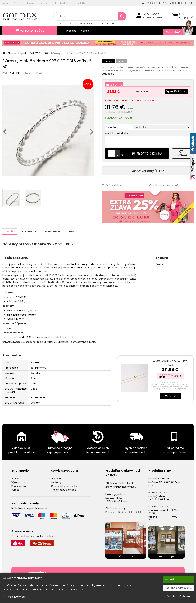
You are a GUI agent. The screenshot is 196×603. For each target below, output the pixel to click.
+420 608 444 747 (153, 3)
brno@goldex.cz (157, 492)
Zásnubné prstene (96, 23)
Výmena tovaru (20, 482)
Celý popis (108, 74)
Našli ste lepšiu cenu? (163, 185)
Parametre (30, 231)
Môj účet (151, 14)
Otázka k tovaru (113, 185)
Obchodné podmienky (64, 486)
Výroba (44, 3)
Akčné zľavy (176, 32)
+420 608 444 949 (116, 500)
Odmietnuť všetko (178, 596)
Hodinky (110, 23)
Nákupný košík (186, 17)
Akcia (5, 3)
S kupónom (164, 374)
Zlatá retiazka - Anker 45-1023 (170, 363)
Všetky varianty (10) (147, 171)
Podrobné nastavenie (178, 587)
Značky (17, 3)
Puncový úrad (19, 486)
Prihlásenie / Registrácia (155, 17)
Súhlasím (171, 579)
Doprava (30, 3)
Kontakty (80, 3)
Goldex (40, 73)
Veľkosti (85, 30)
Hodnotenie (53, 231)
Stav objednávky (62, 3)
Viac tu (170, 396)
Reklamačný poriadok (63, 489)
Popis (10, 231)
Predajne (71, 30)
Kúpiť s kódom (176, 91)
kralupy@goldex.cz (116, 494)
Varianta (111, 127)
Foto (74, 231)
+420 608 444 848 (159, 499)
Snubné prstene (78, 23)
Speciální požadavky (116, 133)
